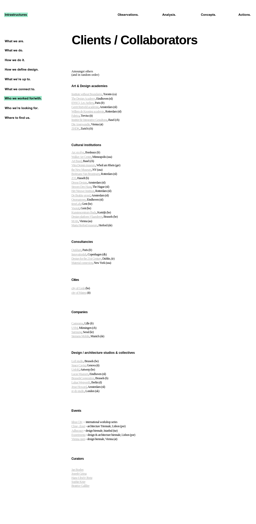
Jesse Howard (79, 387)
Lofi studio (77, 361)
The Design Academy (83, 98)
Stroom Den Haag (81, 187)
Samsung (76, 332)
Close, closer (78, 426)
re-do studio (77, 391)
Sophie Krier (78, 482)
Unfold (75, 369)
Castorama (77, 323)
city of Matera (79, 293)
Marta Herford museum (84, 225)
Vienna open (78, 439)
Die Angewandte (80, 124)
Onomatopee (78, 199)
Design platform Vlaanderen (86, 216)
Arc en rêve (77, 152)
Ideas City (76, 422)
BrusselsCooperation (82, 378)
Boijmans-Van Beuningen (85, 174)
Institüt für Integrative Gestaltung (89, 120)
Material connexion (82, 263)
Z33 (73, 178)
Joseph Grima (79, 473)
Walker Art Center (81, 157)
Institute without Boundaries (86, 94)
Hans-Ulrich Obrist (81, 478)
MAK (74, 221)
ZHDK (75, 128)
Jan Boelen (77, 470)
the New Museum (81, 170)
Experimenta (78, 435)
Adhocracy (77, 430)
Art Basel (76, 161)
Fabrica (75, 115)
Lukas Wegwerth (80, 382)
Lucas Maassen (79, 374)
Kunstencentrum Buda (83, 212)
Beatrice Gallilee (80, 486)
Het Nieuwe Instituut (82, 191)
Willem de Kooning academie (87, 111)
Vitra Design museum (83, 165)
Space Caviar (78, 365)
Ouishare (76, 250)
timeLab (76, 204)
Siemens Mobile (80, 336)
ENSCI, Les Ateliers (82, 103)
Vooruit (75, 208)
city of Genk (78, 288)
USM (74, 328)
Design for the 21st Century (86, 258)
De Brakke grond (80, 195)
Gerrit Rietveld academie (84, 107)
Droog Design (79, 182)
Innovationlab (78, 254)
